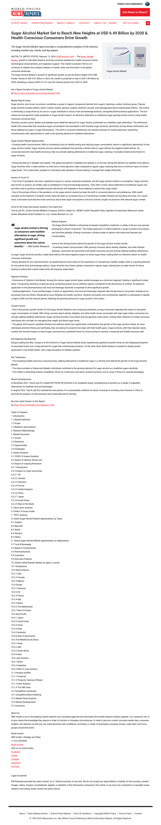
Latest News (19, 23)
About (22, 813)
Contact (84, 23)
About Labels (66, 23)
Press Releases (42, 23)
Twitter (14, 755)
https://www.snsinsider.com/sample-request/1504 (36, 93)
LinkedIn (15, 759)
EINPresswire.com (65, 56)
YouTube (15, 766)
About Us (100, 23)
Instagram (16, 763)
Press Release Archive (38, 813)
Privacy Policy (125, 813)
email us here (17, 744)
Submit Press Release (61, 813)
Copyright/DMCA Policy (105, 813)
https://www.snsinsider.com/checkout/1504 (33, 405)
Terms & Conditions (82, 813)
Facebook (15, 752)
